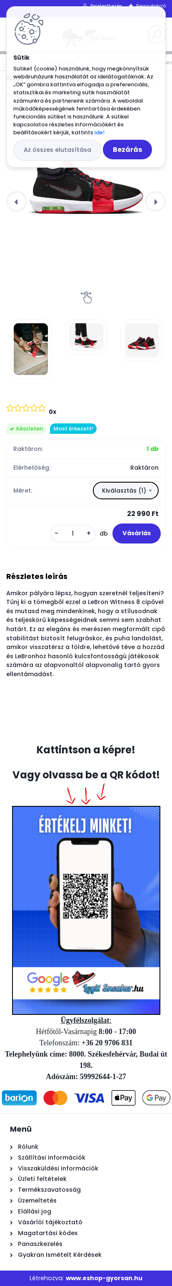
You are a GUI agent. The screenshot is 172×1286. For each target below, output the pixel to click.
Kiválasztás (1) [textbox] (124, 490)
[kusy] (73, 533)
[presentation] (16, 201)
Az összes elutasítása (57, 150)
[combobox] (126, 490)
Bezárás (127, 149)
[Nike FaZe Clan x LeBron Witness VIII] (86, 171)
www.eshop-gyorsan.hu (104, 1278)
